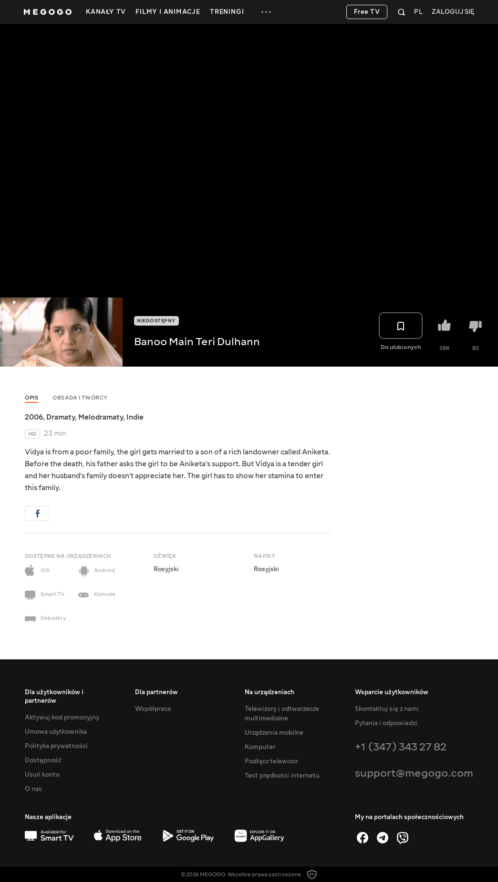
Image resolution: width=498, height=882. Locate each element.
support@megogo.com (414, 773)
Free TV (367, 12)
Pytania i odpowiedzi (386, 723)
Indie (135, 417)
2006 (34, 417)
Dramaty (60, 417)
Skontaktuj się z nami (387, 709)
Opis (31, 397)
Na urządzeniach (269, 692)
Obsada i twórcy (80, 397)
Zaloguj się (453, 12)
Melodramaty (100, 417)
